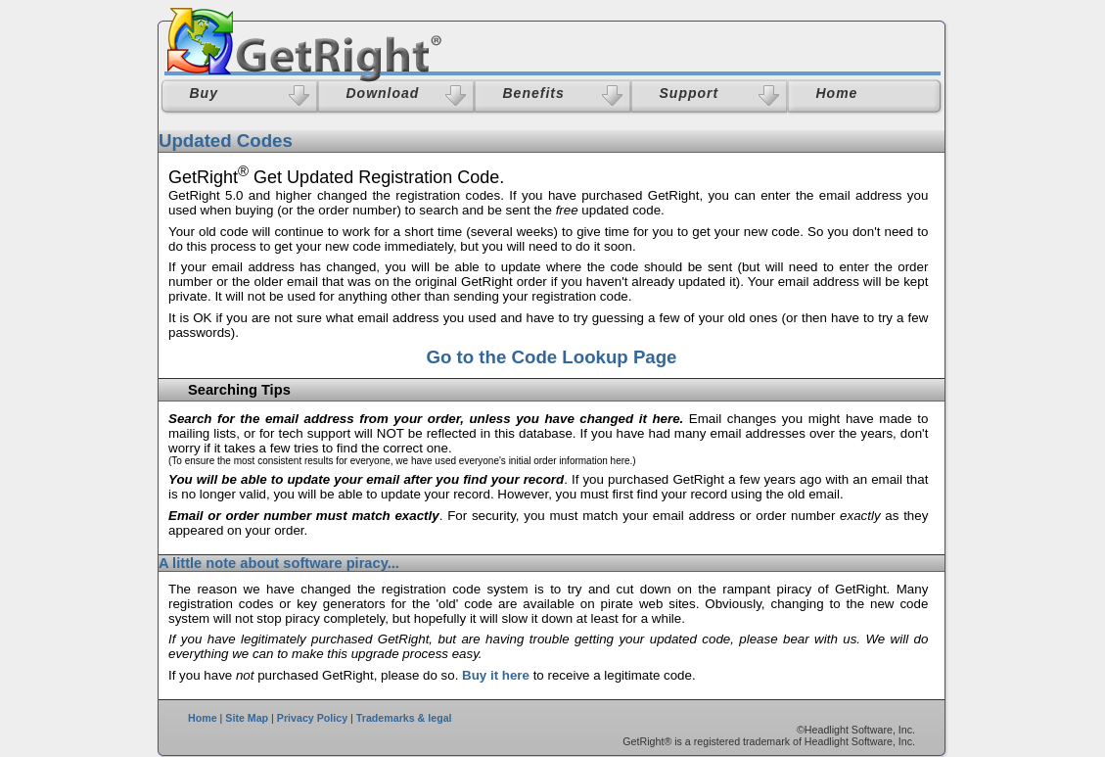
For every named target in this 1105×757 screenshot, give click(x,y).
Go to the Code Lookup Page (551, 357)
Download (383, 93)
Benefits (534, 93)
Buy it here (495, 675)
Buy (204, 93)
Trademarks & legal (404, 718)
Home (202, 718)
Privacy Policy (312, 718)
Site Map (246, 718)
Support (689, 93)
